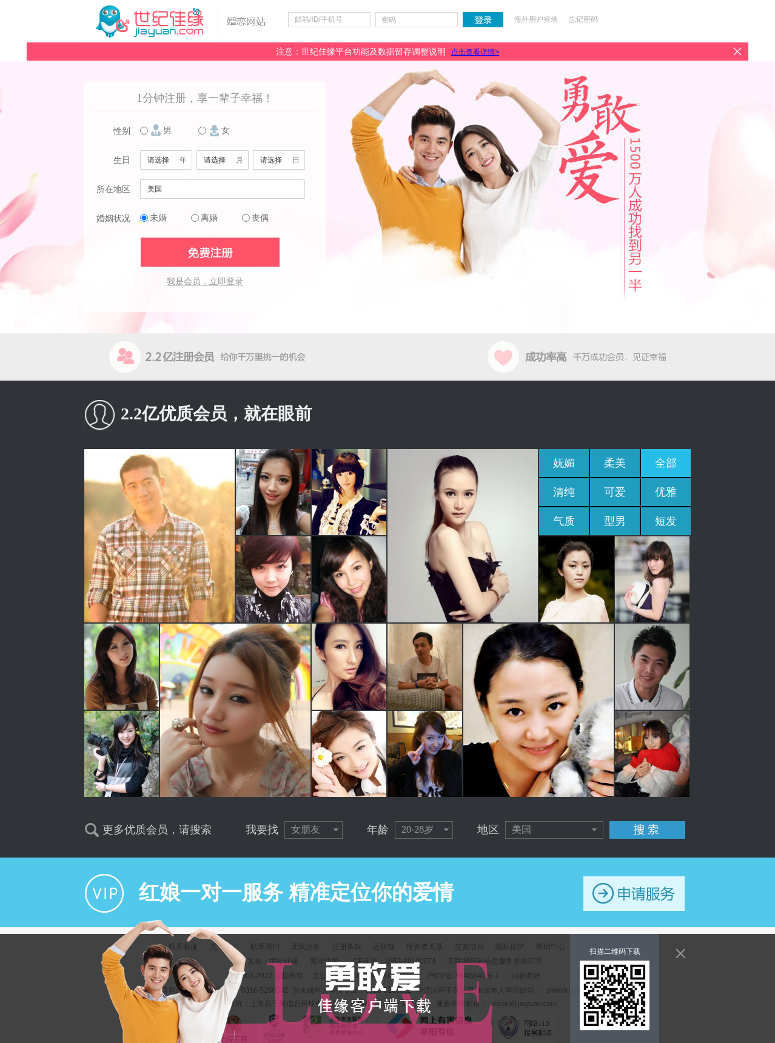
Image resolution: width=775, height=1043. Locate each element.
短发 (666, 521)
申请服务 (634, 893)
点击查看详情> (475, 52)
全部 (666, 463)
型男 (615, 521)
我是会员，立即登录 (205, 281)
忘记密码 (583, 19)
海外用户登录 (536, 19)
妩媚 (564, 463)
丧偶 (260, 217)
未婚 (158, 217)
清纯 (564, 492)
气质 (564, 521)
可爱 (615, 492)
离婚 (209, 217)
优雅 (666, 492)
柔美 (615, 463)
